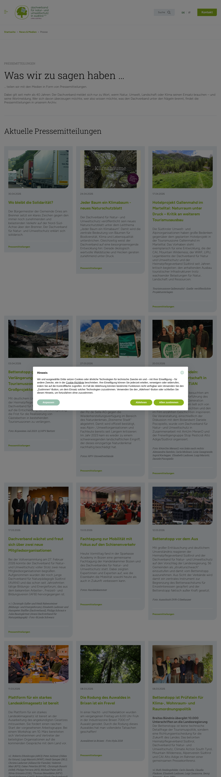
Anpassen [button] (48, 402)
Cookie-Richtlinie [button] (75, 382)
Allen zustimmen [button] (168, 402)
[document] (110, 383)
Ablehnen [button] (141, 402)
